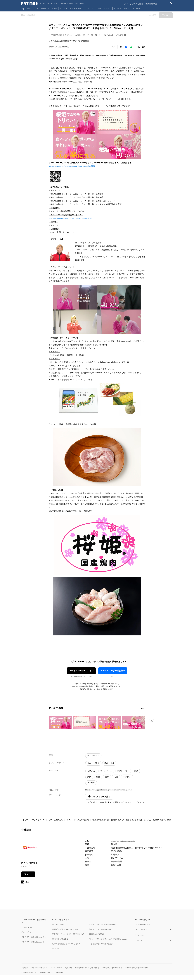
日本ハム (91, 771)
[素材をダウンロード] (138, 47)
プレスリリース (38, 820)
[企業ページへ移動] (29, 848)
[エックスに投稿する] (121, 47)
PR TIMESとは (27, 927)
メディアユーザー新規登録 (113, 671)
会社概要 (25, 968)
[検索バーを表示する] (171, 3)
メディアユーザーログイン (81, 671)
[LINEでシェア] (131, 47)
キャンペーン (93, 755)
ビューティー (75, 8)
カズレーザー (123, 771)
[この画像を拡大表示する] (60, 723)
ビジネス (117, 8)
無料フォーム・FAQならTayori (100, 929)
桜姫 (98, 777)
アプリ (54, 8)
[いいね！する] (113, 47)
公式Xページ (139, 935)
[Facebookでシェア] (126, 47)
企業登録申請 (151, 3)
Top (23, 8)
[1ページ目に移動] (141, 708)
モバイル (45, 8)
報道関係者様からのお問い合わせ (87, 968)
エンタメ (63, 8)
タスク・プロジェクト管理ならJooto (102, 924)
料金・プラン (26, 932)
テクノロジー (32, 8)
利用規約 (68, 968)
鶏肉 (89, 777)
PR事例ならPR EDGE (96, 934)
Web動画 (91, 782)
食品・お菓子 (93, 763)
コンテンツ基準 (56, 968)
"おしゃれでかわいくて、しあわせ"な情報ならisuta (108, 939)
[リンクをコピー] (143, 47)
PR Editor (55, 949)
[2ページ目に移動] (142, 708)
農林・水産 (109, 763)
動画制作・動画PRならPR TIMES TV (65, 929)
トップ (25, 820)
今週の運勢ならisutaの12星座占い (101, 944)
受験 (107, 777)
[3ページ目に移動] (143, 708)
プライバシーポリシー (39, 968)
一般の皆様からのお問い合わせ (136, 968)
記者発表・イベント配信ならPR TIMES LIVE (68, 934)
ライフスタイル (104, 8)
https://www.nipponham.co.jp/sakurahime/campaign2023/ (72, 166)
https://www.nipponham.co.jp (123, 841)
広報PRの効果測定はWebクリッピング (66, 944)
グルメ (127, 8)
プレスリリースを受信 (133, 3)
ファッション (89, 8)
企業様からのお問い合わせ (112, 968)
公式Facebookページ (142, 924)
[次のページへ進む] (151, 721)
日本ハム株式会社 (56, 820)
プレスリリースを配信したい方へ (34, 942)
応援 (116, 777)
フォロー (28, 874)
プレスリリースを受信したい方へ (34, 937)
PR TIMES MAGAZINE (60, 939)
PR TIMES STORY (58, 924)
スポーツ (136, 8)
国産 (136, 771)
